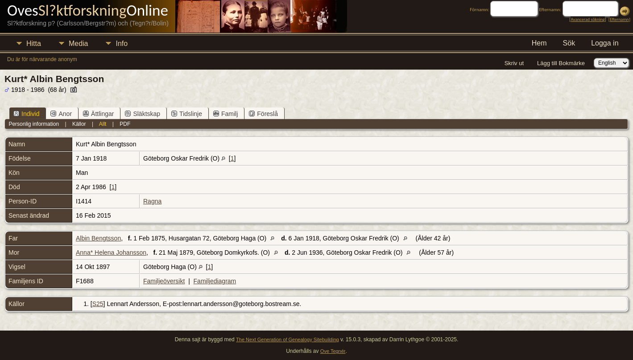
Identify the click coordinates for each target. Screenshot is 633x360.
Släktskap (142, 113)
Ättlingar (98, 113)
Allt (103, 124)
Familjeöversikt (164, 281)
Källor (79, 124)
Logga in (604, 43)
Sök (569, 43)
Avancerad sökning (587, 19)
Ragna (152, 201)
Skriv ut (514, 63)
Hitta (33, 43)
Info (122, 43)
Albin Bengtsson (98, 238)
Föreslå (263, 113)
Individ (26, 113)
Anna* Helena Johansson (111, 252)
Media (78, 43)
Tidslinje (186, 113)
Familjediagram (215, 281)
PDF (125, 124)
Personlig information (33, 124)
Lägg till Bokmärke (561, 63)
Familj (225, 113)
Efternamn (619, 19)
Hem (539, 43)
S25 (97, 303)
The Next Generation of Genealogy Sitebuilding (287, 339)
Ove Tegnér (333, 351)
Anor (61, 113)
